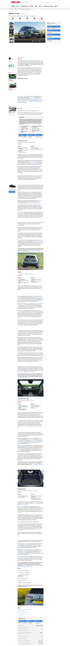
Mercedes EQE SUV (32, 98)
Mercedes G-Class (26, 101)
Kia (39, 550)
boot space (23, 445)
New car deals (54, 26)
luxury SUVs (39, 100)
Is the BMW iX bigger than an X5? (30, 611)
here (27, 586)
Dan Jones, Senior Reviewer (34, 250)
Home (10, 11)
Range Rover (34, 101)
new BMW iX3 (21, 96)
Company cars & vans (48, 6)
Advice (56, 6)
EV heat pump (27, 526)
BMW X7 (37, 340)
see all (26, 628)
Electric (32, 6)
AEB (41, 546)
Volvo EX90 (40, 98)
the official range (32, 161)
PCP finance (20, 512)
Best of (41, 6)
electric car (30, 439)
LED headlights (29, 348)
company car (39, 506)
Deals (18, 6)
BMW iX (15, 11)
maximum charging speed (34, 514)
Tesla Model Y (33, 463)
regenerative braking (37, 241)
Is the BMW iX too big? (30, 614)
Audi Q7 (21, 101)
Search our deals (12, 191)
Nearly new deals (54, 38)
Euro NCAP (25, 543)
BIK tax (28, 507)
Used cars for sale (24, 6)
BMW (12, 11)
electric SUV (31, 97)
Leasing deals (54, 34)
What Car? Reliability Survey (27, 549)
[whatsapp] (13, 66)
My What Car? (54, 2)
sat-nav (40, 242)
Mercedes (23, 552)
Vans (42, 2)
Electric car (27, 13)
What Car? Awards (30, 371)
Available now (54, 30)
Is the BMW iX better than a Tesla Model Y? (30, 609)
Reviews (13, 6)
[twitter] (11, 66)
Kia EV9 (39, 439)
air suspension (21, 213)
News (36, 6)
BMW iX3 (31, 171)
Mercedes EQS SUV (33, 440)
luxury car (41, 285)
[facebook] (9, 66)
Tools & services (47, 2)
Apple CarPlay (23, 316)
